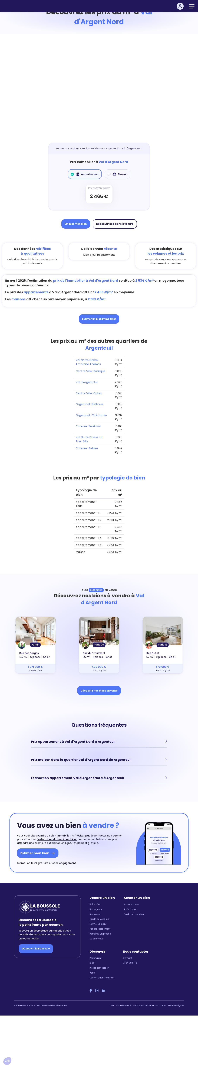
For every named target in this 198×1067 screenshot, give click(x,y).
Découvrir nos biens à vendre (114, 224)
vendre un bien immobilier (54, 835)
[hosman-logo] (17, 6)
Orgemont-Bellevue (89, 404)
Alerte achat (130, 908)
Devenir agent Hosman (102, 977)
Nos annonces (131, 903)
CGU (112, 1005)
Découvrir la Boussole (36, 948)
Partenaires (95, 957)
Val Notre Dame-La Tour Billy (89, 439)
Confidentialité (123, 1005)
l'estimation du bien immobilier (57, 839)
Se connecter (97, 938)
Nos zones (95, 913)
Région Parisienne (92, 148)
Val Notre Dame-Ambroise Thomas (88, 362)
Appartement (85, 174)
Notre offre (95, 903)
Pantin (35, 644)
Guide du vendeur (99, 918)
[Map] (99, 92)
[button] (7, 1061)
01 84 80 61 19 (130, 962)
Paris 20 (99, 644)
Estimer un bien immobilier (99, 319)
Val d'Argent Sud (87, 382)
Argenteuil (112, 148)
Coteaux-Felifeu (87, 448)
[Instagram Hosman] (96, 990)
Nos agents (96, 908)
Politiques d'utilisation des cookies (149, 1005)
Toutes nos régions (67, 148)
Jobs (92, 972)
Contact (127, 957)
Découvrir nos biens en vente (99, 690)
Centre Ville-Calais (89, 393)
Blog (92, 962)
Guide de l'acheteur (134, 913)
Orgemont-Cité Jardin (91, 415)
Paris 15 (162, 644)
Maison (117, 174)
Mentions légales (176, 1005)
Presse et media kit (99, 967)
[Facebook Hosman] (91, 990)
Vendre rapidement (100, 928)
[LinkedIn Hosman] (103, 990)
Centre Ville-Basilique (90, 371)
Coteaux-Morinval (88, 426)
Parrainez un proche (100, 933)
